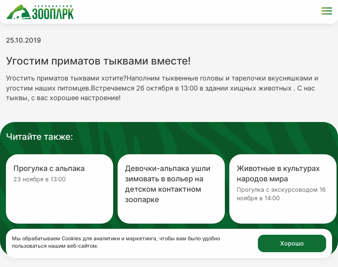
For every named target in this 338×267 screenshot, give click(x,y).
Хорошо (292, 243)
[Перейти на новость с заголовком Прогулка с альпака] (59, 189)
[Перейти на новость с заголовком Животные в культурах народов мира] (283, 189)
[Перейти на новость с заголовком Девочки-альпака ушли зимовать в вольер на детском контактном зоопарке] (171, 189)
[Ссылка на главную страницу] (40, 11)
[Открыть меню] (326, 12)
